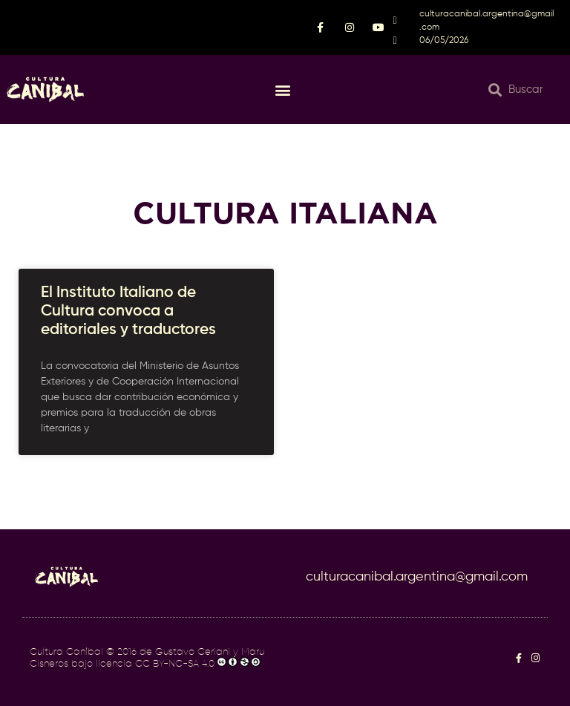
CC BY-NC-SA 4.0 (174, 664)
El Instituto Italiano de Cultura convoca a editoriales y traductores (130, 311)
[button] (283, 89)
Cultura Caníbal (66, 652)
